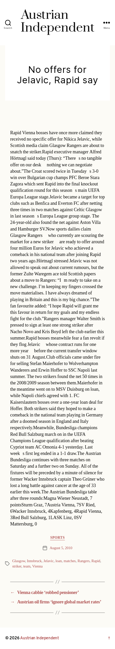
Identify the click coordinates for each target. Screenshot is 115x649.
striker (16, 566)
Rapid (95, 561)
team (26, 566)
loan (58, 561)
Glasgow (18, 561)
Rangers (84, 561)
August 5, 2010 (61, 548)
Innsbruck (34, 561)
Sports (57, 537)
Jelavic (49, 561)
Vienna (37, 566)
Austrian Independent (39, 638)
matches (70, 561)
